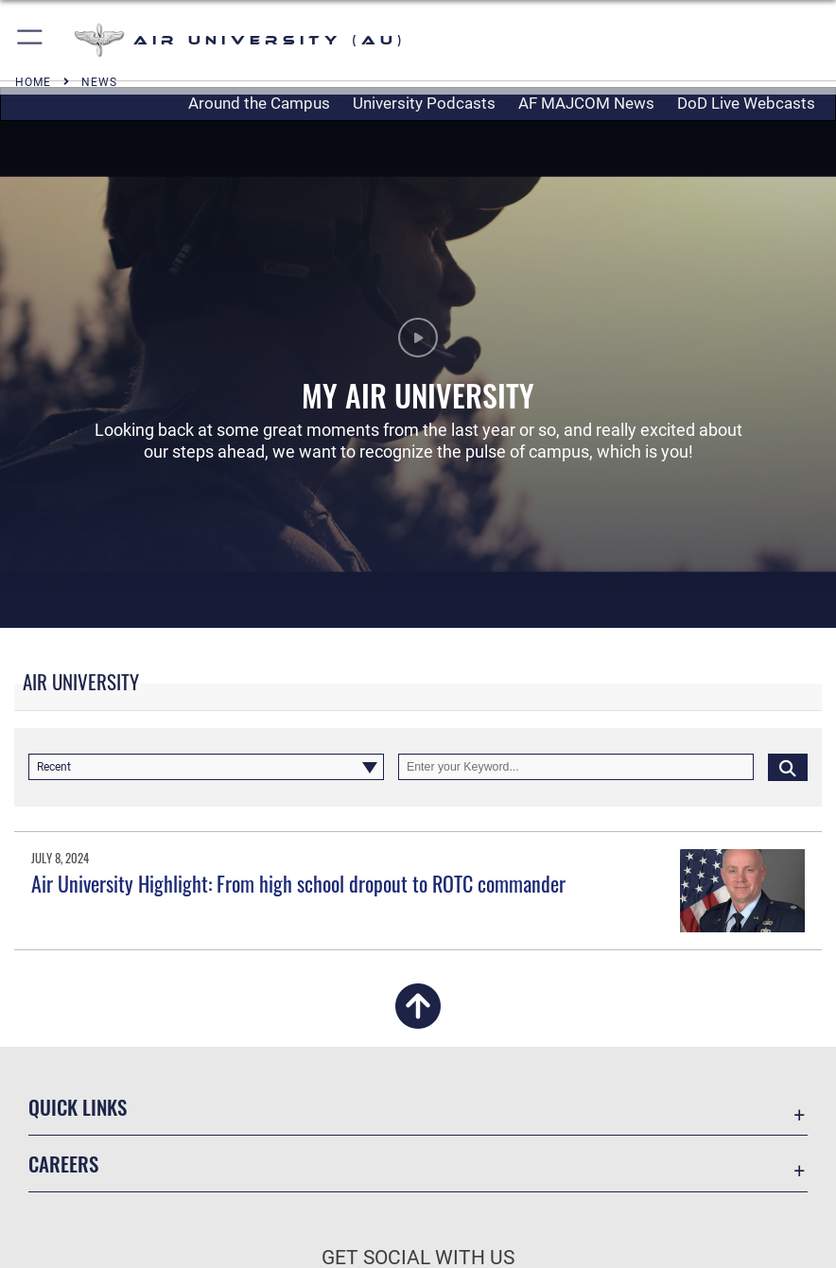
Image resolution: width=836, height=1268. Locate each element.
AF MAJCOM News (586, 103)
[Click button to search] (788, 767)
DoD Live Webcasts (746, 103)
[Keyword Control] (576, 767)
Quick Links (77, 1106)
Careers (63, 1163)
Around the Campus (259, 103)
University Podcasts (424, 103)
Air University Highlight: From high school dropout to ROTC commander (298, 883)
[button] (30, 40)
